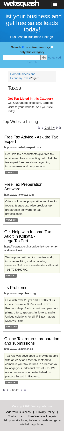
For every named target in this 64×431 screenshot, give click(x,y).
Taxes (26, 78)
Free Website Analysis (42, 416)
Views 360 (11, 327)
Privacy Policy (45, 412)
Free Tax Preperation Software (23, 186)
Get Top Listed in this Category (30, 98)
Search (16, 47)
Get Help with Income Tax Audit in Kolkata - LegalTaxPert (27, 236)
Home (14, 74)
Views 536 (11, 220)
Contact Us (15, 416)
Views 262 (11, 382)
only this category (32, 52)
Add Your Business (18, 412)
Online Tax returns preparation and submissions (31, 340)
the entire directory (37, 47)
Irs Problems (15, 287)
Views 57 (11, 276)
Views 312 (11, 172)
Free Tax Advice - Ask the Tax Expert (31, 139)
